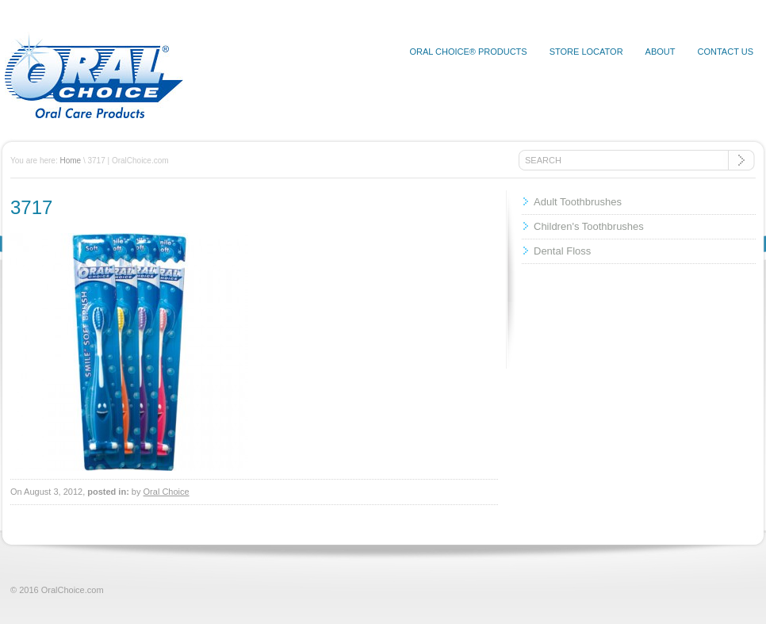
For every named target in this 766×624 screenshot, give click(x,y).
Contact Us (726, 51)
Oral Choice (167, 491)
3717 (31, 207)
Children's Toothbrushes (589, 226)
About (660, 51)
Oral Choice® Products (468, 51)
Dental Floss (562, 251)
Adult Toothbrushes (578, 202)
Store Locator (586, 51)
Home (70, 160)
